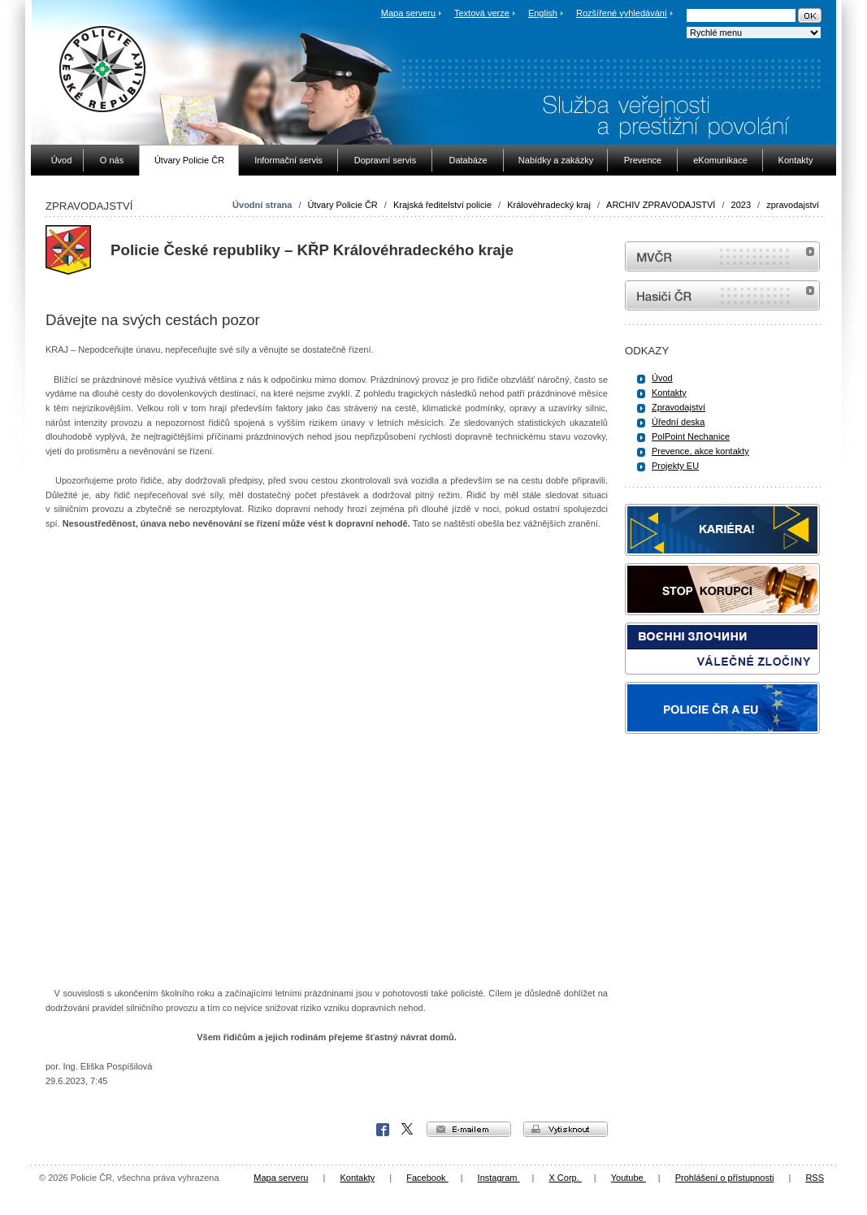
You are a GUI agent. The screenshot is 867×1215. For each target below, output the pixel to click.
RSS (814, 1177)
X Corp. (407, 1129)
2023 (741, 205)
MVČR (722, 256)
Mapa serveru (408, 13)
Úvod (662, 378)
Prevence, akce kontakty (700, 451)
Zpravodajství (678, 407)
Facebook (382, 1129)
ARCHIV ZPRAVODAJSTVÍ (660, 205)
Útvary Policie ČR (343, 205)
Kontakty (669, 392)
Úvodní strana (262, 205)
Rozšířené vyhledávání (621, 13)
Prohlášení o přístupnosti (724, 1177)
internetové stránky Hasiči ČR (722, 295)
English (542, 13)
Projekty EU (675, 466)
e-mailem (469, 1129)
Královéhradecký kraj (549, 205)
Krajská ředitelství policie (442, 205)
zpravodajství (792, 205)
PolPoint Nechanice (691, 436)
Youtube (628, 1177)
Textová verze (481, 13)
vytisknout (565, 1129)
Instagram (499, 1177)
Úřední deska (678, 422)
